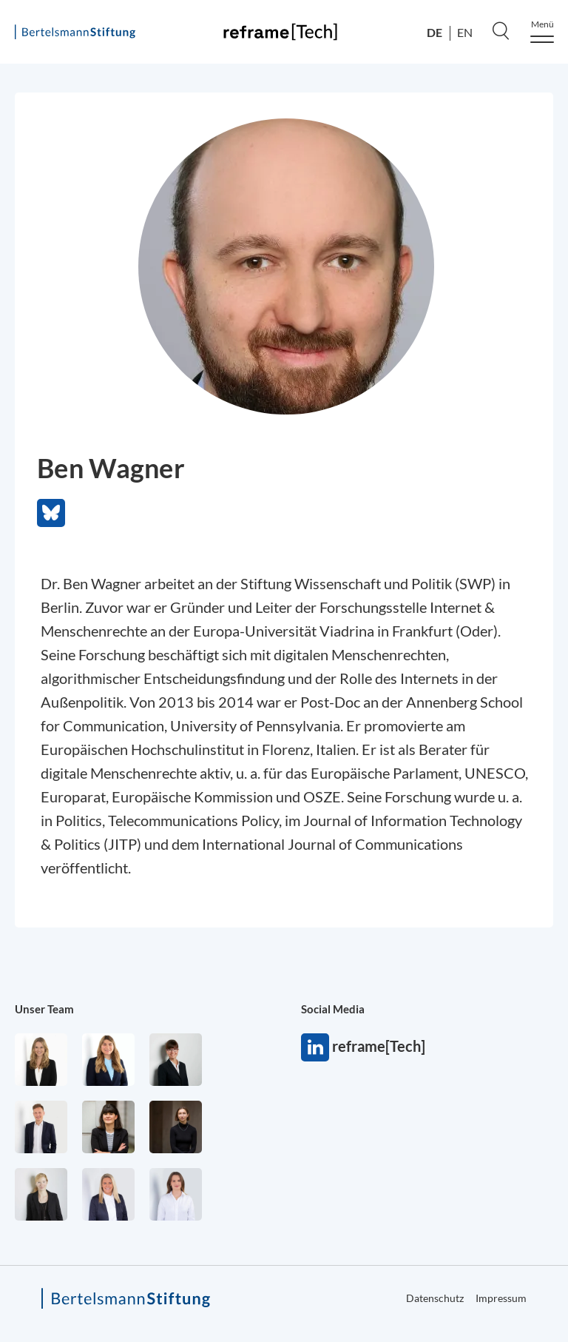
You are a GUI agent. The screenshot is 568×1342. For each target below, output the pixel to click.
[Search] (500, 30)
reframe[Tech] (315, 1047)
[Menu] (542, 31)
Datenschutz (435, 1298)
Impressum (501, 1298)
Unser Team (44, 1009)
